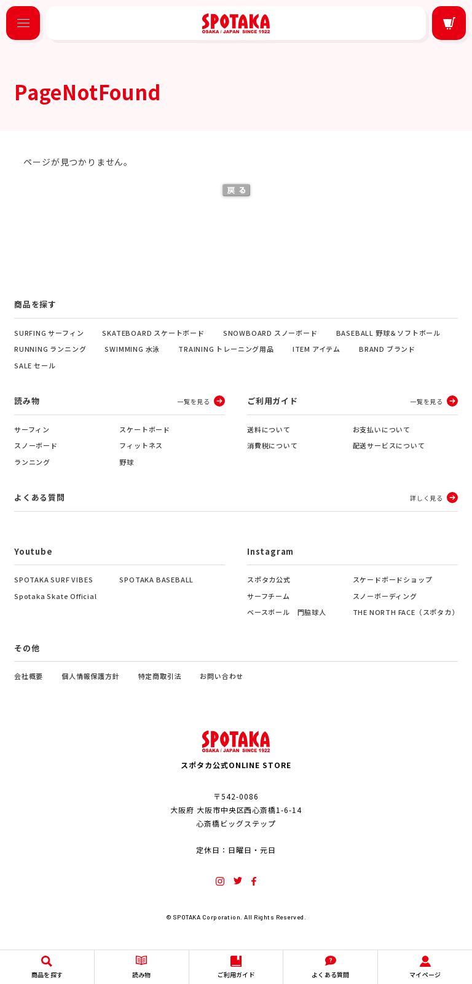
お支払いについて (382, 429)
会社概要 (28, 676)
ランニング (32, 462)
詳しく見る (426, 497)
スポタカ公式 (269, 579)
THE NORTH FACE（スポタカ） (405, 612)
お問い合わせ (221, 676)
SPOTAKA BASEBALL (156, 579)
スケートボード (144, 429)
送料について (269, 429)
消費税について (272, 445)
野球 (126, 462)
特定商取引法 (160, 676)
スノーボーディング (385, 596)
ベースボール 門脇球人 (286, 612)
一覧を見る (193, 401)
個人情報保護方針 (90, 676)
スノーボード (36, 445)
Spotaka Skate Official (55, 596)
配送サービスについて (389, 445)
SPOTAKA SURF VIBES (53, 579)
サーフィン (32, 429)
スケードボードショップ (393, 579)
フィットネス (141, 445)
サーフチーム (268, 596)
